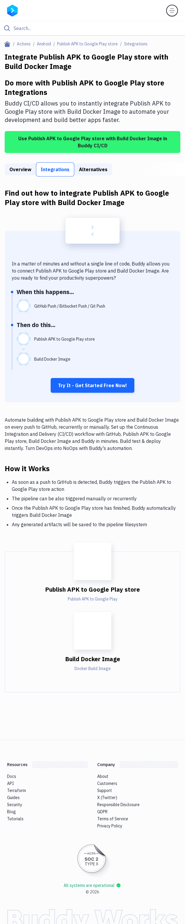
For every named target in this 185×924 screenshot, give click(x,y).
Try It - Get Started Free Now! (92, 385)
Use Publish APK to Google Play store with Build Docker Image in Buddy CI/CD (92, 142)
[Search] (97, 28)
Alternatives (93, 169)
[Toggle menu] (172, 10)
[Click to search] (92, 28)
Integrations (55, 169)
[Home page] (8, 43)
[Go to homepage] (12, 10)
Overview (20, 169)
